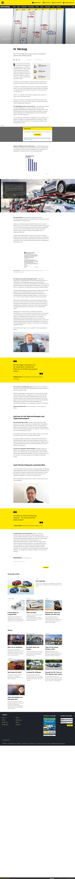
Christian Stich (41, 71)
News (37, 6)
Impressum (4, 743)
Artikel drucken (38, 60)
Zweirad (59, 6)
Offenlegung (25, 743)
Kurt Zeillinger (41, 76)
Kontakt (19, 743)
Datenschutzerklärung (41, 138)
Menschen (24, 6)
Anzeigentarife (12, 743)
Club (18, 6)
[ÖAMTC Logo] (2, 2)
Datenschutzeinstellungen (43, 743)
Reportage (47, 6)
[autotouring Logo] (5, 7)
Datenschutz (32, 743)
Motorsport (31, 6)
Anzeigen (70, 725)
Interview (28, 327)
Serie (53, 6)
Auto (14, 6)
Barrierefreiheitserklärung (58, 743)
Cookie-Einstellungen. (28, 139)
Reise (41, 6)
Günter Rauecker (42, 65)
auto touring (40, 72)
